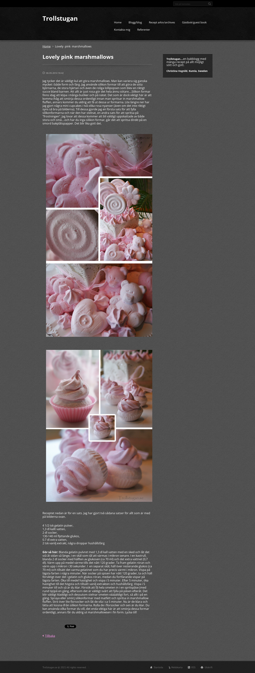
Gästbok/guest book (194, 22)
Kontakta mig (122, 29)
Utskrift (208, 667)
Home (117, 22)
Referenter (143, 29)
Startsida (158, 667)
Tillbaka (50, 636)
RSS (193, 667)
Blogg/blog (135, 22)
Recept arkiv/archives (162, 22)
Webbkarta (177, 667)
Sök (209, 4)
